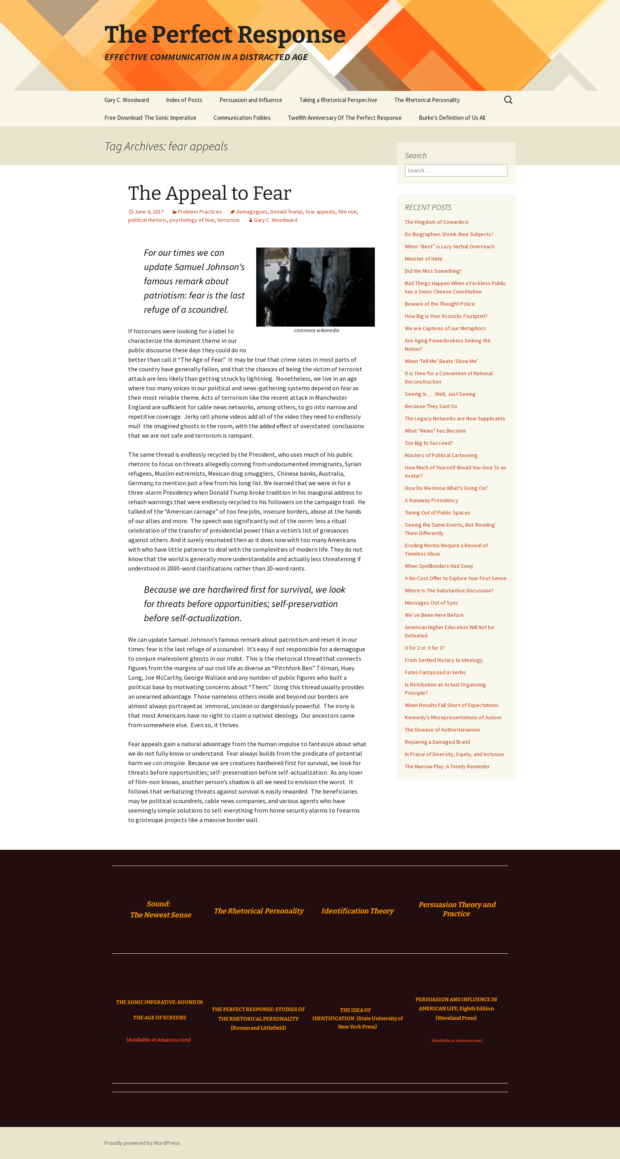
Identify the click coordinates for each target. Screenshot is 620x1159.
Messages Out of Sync (431, 602)
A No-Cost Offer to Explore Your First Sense (456, 578)
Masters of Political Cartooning (441, 455)
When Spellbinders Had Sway (439, 565)
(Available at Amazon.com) (158, 1040)
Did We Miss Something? (433, 270)
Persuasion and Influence (250, 100)
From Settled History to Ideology (444, 660)
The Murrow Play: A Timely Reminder (447, 766)
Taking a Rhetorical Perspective (338, 100)
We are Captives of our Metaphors (445, 328)
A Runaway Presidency (431, 500)
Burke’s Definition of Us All (452, 117)
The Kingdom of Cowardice (437, 221)
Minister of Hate (423, 258)
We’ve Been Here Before (434, 614)
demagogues (252, 211)
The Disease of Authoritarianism (442, 729)
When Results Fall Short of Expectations (452, 705)
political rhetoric (147, 219)
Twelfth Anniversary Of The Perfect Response (345, 117)
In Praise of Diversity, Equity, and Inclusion (454, 754)
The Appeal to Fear (209, 193)
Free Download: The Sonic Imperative (150, 117)
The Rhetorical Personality (427, 100)
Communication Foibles (242, 117)
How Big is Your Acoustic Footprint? (446, 316)
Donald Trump (286, 211)
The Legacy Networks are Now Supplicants (455, 418)
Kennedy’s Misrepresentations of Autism (453, 717)
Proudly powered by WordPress (142, 1142)
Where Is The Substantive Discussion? (449, 590)
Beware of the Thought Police (440, 303)
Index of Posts (184, 100)
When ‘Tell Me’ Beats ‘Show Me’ (441, 361)
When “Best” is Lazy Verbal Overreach (450, 246)
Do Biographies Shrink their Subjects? (449, 234)
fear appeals (320, 211)
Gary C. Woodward (126, 100)
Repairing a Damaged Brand (437, 741)
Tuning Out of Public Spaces (438, 512)
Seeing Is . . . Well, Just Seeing (440, 393)
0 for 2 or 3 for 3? (425, 647)
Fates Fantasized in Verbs (435, 672)
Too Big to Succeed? (429, 442)
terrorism (228, 219)
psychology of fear (192, 219)
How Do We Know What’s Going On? (446, 488)
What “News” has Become (435, 430)
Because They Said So (431, 406)
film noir (347, 211)
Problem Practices (200, 211)
